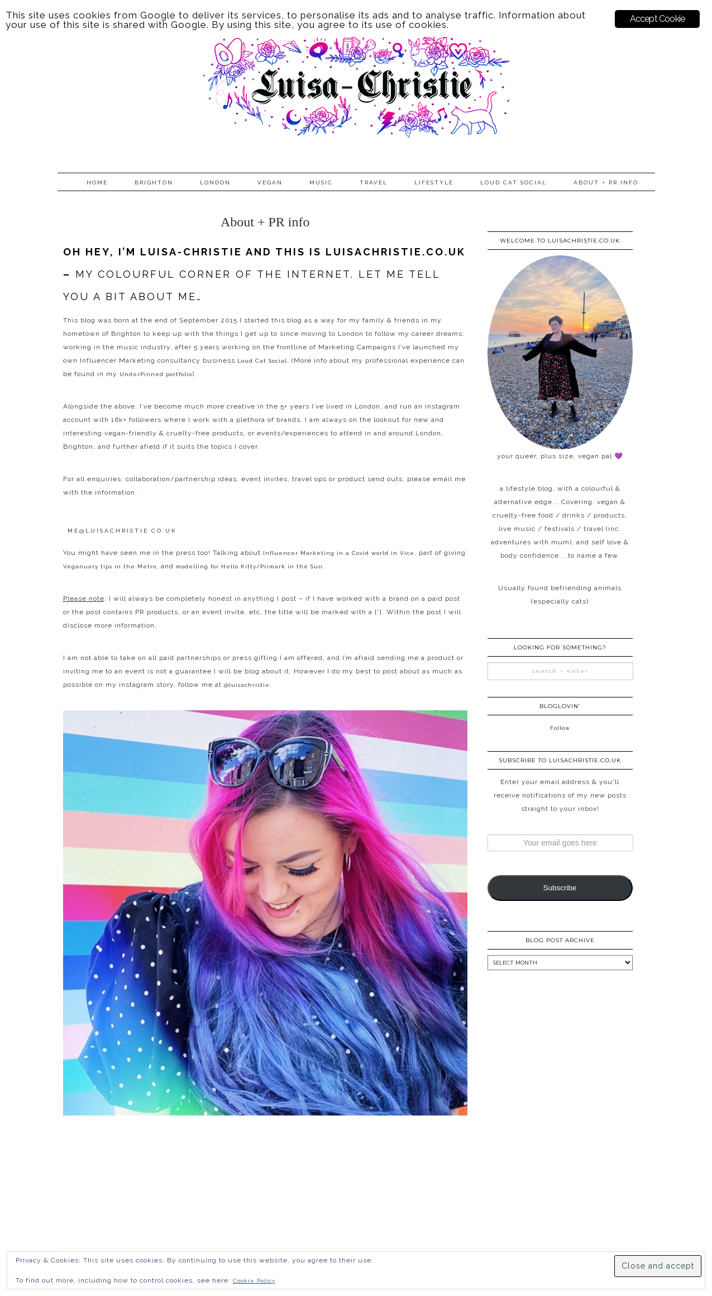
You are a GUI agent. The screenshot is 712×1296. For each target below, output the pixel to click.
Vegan (270, 182)
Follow (560, 728)
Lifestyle (433, 182)
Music (321, 182)
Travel (374, 182)
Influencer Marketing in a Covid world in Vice (338, 553)
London (215, 182)
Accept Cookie (657, 18)
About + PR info (606, 182)
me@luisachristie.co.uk (122, 531)
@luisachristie (247, 685)
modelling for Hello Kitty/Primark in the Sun (249, 566)
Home (97, 182)
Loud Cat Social (513, 182)
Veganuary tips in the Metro (109, 566)
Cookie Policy (254, 1281)
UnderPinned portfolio (156, 374)
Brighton (154, 182)
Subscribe (559, 888)
